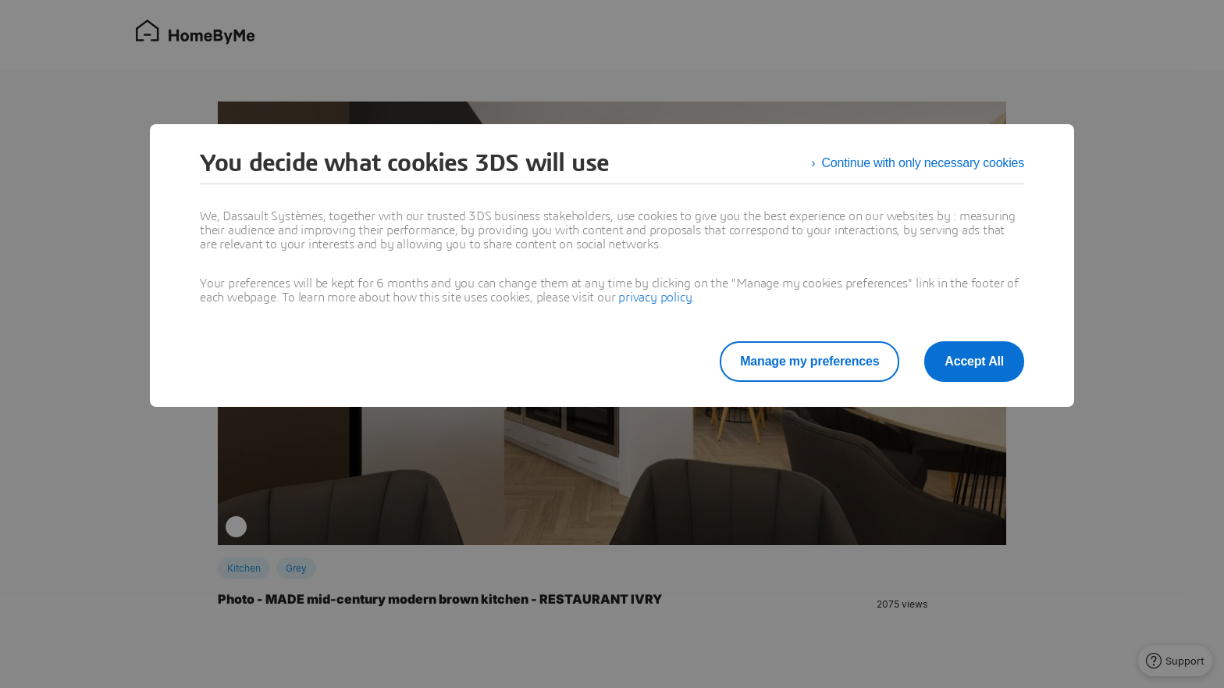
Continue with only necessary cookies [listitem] (922, 162)
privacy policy (655, 297)
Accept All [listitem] (974, 361)
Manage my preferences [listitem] (809, 361)
